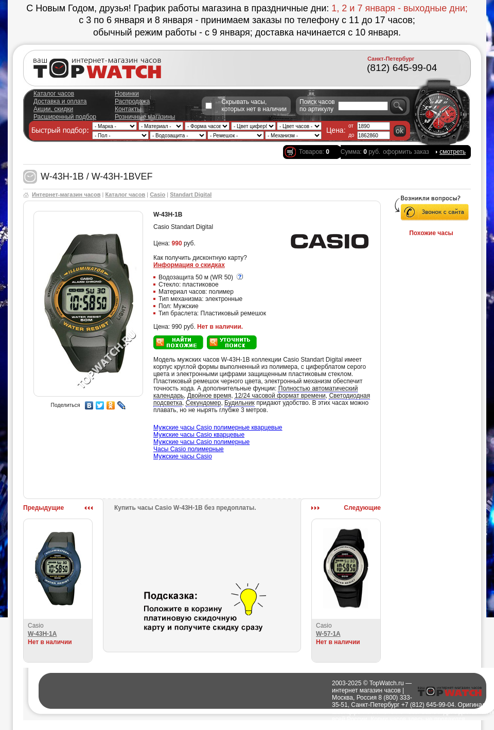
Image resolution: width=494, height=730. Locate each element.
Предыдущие (43, 507)
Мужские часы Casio (182, 456)
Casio (157, 194)
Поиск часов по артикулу (317, 105)
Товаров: (314, 151)
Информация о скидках (189, 265)
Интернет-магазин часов (66, 194)
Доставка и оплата (60, 101)
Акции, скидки (53, 109)
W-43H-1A (42, 633)
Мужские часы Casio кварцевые (198, 434)
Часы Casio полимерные (188, 449)
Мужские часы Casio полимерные (201, 442)
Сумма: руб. (360, 151)
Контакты (128, 109)
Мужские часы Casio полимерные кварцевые (218, 427)
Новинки (127, 93)
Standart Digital (190, 194)
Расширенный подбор (64, 116)
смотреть (452, 151)
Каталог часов (53, 93)
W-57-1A (328, 633)
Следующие (362, 507)
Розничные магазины (145, 116)
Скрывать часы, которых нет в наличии (254, 105)
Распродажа (132, 101)
